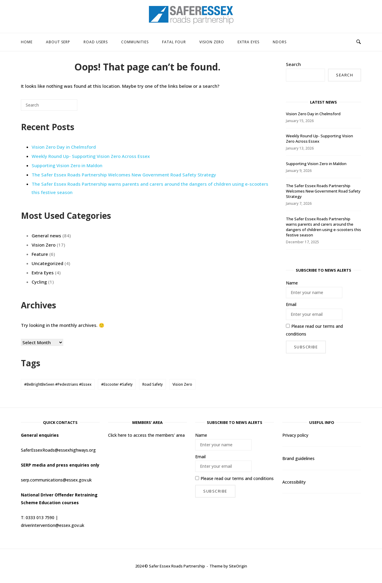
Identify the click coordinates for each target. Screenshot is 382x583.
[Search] (64, 107)
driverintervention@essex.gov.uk (52, 525)
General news (46, 236)
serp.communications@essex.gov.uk (56, 480)
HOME (27, 41)
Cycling (39, 282)
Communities (135, 41)
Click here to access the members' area (146, 435)
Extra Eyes (248, 41)
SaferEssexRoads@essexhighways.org (58, 450)
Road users (96, 41)
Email (291, 304)
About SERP (58, 41)
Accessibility (294, 482)
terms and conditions (253, 478)
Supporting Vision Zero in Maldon (67, 165)
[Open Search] (358, 42)
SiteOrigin (238, 566)
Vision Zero (211, 41)
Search (293, 64)
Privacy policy (295, 435)
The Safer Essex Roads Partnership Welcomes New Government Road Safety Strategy (124, 175)
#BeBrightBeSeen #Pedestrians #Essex (57, 384)
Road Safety (152, 384)
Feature (40, 254)
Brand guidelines (298, 458)
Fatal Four (174, 41)
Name (292, 283)
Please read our (314, 330)
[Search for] (49, 105)
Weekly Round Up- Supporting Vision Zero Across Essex (91, 156)
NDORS (279, 41)
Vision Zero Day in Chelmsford (64, 147)
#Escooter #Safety (117, 384)
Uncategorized (47, 263)
